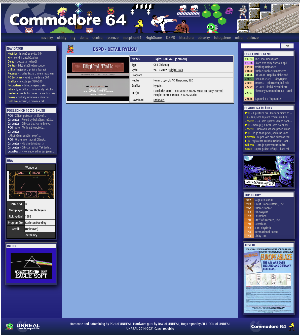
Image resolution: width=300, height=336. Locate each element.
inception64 (132, 37)
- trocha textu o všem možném (31, 73)
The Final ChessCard (266, 59)
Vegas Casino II (264, 200)
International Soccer (266, 232)
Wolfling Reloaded (265, 67)
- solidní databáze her (23, 57)
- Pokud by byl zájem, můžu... (31, 119)
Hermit (157, 80)
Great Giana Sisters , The (269, 204)
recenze (112, 37)
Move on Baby (205, 91)
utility (61, 37)
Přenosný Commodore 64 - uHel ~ (273, 93)
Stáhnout (158, 100)
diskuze (253, 37)
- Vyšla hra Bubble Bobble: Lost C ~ (269, 141)
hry (73, 37)
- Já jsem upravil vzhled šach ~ (268, 121)
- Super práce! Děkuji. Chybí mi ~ (268, 149)
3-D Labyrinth (263, 228)
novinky (47, 37)
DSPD (170, 37)
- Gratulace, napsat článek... (27, 139)
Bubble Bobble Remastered (270, 71)
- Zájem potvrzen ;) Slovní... (27, 115)
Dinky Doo (260, 236)
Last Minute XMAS (185, 91)
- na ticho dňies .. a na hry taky (31, 93)
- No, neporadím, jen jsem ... (31, 151)
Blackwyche (261, 212)
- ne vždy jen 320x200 (25, 81)
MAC (172, 80)
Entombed (260, 216)
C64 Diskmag (161, 65)
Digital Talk (176, 70)
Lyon (165, 80)
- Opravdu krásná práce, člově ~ (269, 129)
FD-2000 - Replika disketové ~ (272, 75)
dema (84, 37)
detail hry (31, 235)
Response (181, 80)
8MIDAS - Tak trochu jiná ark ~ (273, 83)
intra (238, 37)
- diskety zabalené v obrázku (28, 97)
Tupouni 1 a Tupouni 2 (268, 99)
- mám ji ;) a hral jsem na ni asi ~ (268, 125)
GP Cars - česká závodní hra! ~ (273, 87)
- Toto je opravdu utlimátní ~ (267, 145)
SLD (190, 80)
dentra (97, 37)
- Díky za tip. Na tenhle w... (29, 123)
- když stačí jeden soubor (27, 65)
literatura (186, 37)
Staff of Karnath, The (267, 220)
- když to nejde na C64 (28, 77)
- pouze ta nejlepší (22, 61)
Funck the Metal (162, 91)
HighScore (154, 37)
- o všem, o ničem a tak (26, 101)
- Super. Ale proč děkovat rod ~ (268, 137)
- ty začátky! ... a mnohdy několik (30, 89)
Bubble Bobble (263, 208)
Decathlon (260, 224)
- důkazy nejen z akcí (27, 85)
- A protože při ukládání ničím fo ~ (268, 113)
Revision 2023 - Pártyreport (271, 79)
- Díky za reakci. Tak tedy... (29, 147)
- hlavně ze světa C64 (25, 53)
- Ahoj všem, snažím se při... (24, 135)
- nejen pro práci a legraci (27, 69)
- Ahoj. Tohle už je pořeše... (26, 127)
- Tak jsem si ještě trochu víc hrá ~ (267, 117)
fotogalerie (222, 37)
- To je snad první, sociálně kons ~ (268, 133)
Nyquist (157, 85)
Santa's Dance (171, 95)
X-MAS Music (188, 95)
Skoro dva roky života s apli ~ (272, 63)
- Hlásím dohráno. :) (26, 143)
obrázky (204, 37)
